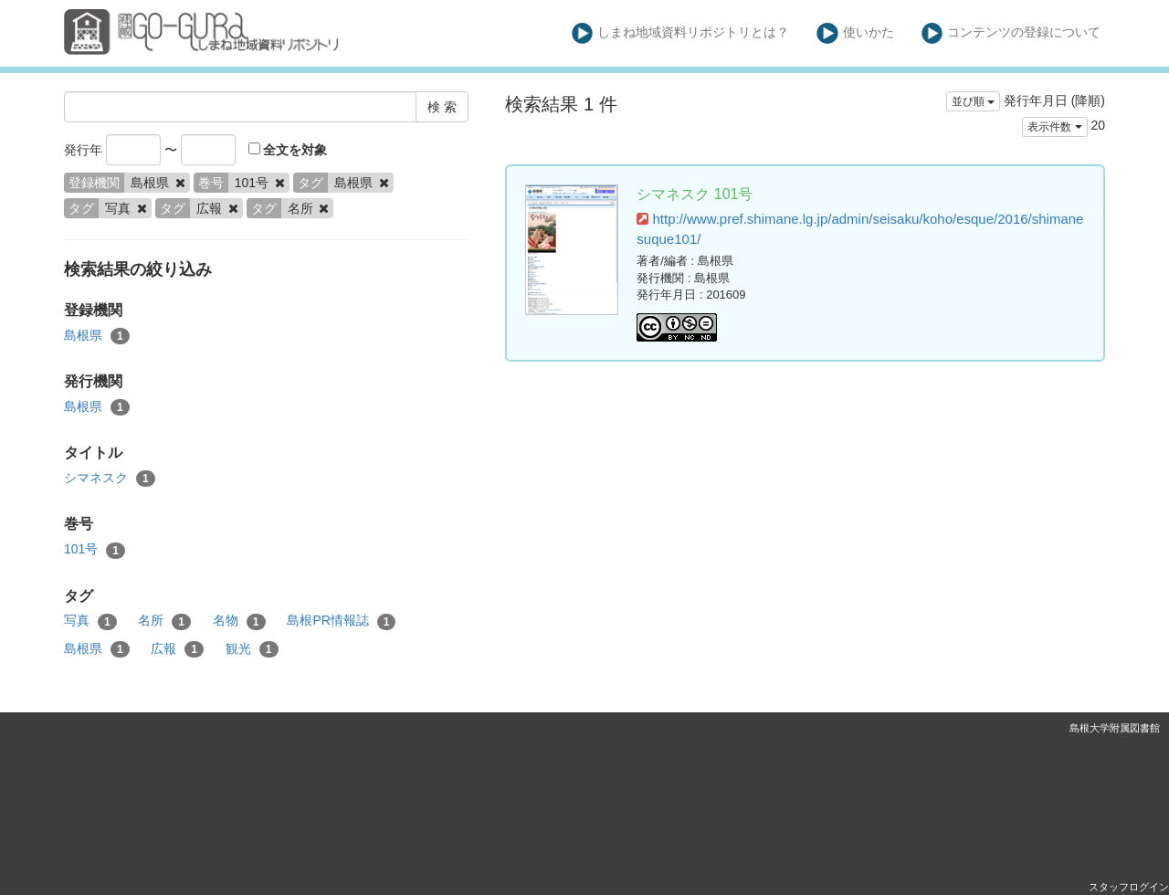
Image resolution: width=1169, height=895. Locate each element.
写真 (90, 621)
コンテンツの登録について (1011, 33)
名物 (239, 621)
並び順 (973, 101)
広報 (177, 649)
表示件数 (1054, 127)
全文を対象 (288, 149)
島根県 (97, 336)
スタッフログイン (1129, 886)
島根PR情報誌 (341, 621)
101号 (94, 550)
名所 (164, 621)
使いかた (855, 33)
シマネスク (109, 478)
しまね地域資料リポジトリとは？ (681, 33)
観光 (252, 649)
